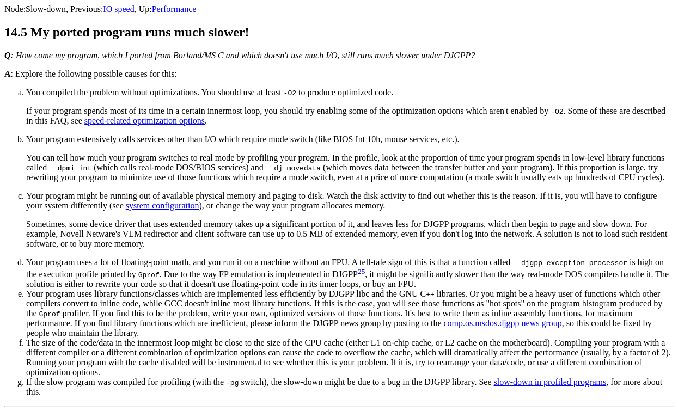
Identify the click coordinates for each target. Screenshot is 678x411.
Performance (174, 9)
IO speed (118, 9)
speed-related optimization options (144, 120)
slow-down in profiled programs (550, 382)
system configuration (162, 205)
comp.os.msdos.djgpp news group (502, 323)
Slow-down (46, 9)
